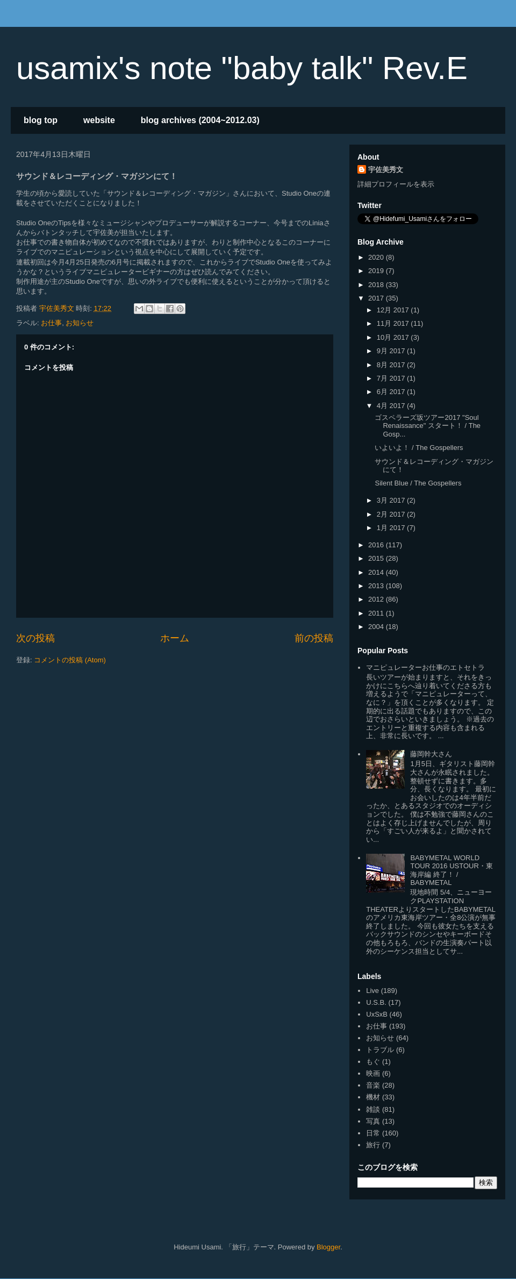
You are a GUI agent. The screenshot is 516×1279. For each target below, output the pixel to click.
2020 (377, 257)
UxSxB (377, 1014)
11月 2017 (394, 323)
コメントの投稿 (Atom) (70, 660)
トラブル (380, 1050)
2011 (377, 613)
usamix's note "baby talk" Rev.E (242, 68)
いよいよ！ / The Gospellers (419, 448)
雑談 (373, 1109)
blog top (41, 120)
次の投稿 (35, 638)
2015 (377, 558)
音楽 (373, 1085)
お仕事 (51, 323)
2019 (377, 271)
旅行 (373, 1145)
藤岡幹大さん (431, 754)
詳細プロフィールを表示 (395, 184)
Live (372, 991)
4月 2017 (392, 406)
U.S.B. (376, 1002)
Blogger (328, 1247)
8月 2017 (392, 365)
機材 (373, 1097)
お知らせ (80, 323)
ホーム (174, 638)
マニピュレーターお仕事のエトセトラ (425, 667)
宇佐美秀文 (385, 170)
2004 (377, 627)
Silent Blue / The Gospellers (418, 483)
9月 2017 (392, 351)
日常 (373, 1133)
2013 (377, 586)
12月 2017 (394, 310)
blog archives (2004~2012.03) (200, 120)
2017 (377, 298)
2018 (377, 285)
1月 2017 (392, 528)
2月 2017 (392, 514)
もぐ (373, 1062)
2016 (377, 545)
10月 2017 (394, 337)
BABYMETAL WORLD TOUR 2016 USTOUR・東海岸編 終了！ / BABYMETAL (451, 870)
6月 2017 (392, 392)
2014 (377, 572)
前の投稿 (314, 638)
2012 (377, 599)
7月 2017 (392, 378)
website (99, 120)
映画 (373, 1073)
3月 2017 (392, 500)
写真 (373, 1121)
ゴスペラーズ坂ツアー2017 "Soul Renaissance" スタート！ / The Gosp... (428, 425)
